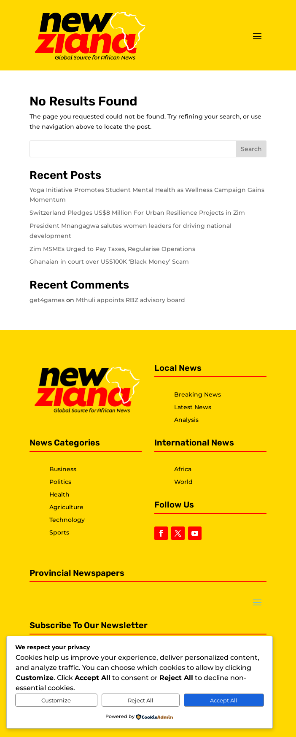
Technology (67, 520)
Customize (56, 700)
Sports (59, 532)
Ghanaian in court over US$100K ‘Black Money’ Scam (109, 261)
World (183, 482)
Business (62, 469)
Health (59, 494)
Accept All (223, 700)
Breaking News (197, 394)
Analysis (186, 420)
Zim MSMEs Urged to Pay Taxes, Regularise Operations (112, 249)
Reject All (140, 700)
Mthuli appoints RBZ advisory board (130, 300)
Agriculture (66, 507)
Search (251, 149)
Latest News (192, 407)
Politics (60, 482)
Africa (182, 469)
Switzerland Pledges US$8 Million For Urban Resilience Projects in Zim (137, 212)
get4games (47, 300)
